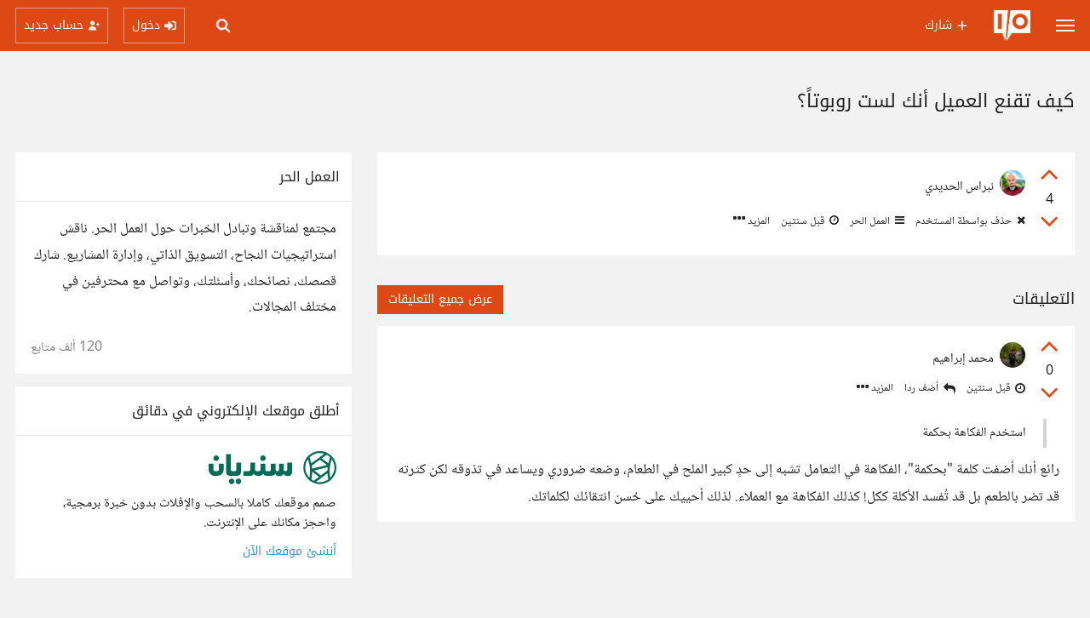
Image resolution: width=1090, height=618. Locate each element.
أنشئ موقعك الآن (289, 551)
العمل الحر (875, 221)
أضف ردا (929, 389)
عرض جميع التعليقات (440, 299)
